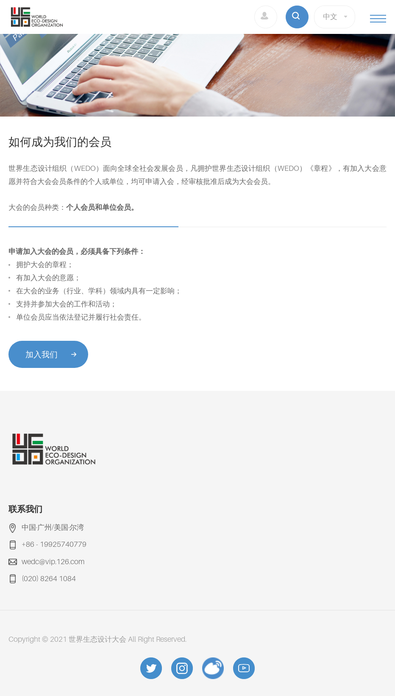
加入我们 (41, 354)
